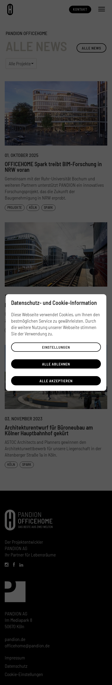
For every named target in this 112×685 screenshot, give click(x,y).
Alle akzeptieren (56, 380)
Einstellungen (56, 347)
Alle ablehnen (56, 364)
